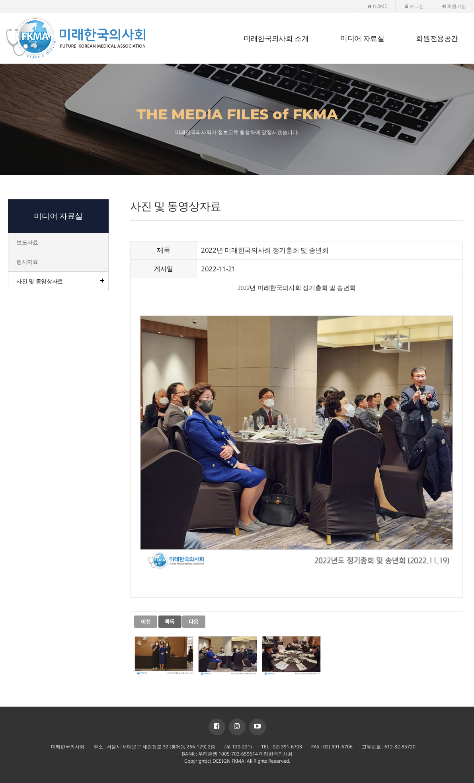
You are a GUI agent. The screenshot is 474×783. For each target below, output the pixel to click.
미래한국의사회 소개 (276, 38)
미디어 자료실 (362, 38)
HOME (377, 6)
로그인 (414, 6)
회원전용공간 (437, 38)
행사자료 (27, 261)
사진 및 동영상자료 (39, 281)
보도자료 (27, 242)
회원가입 (454, 6)
